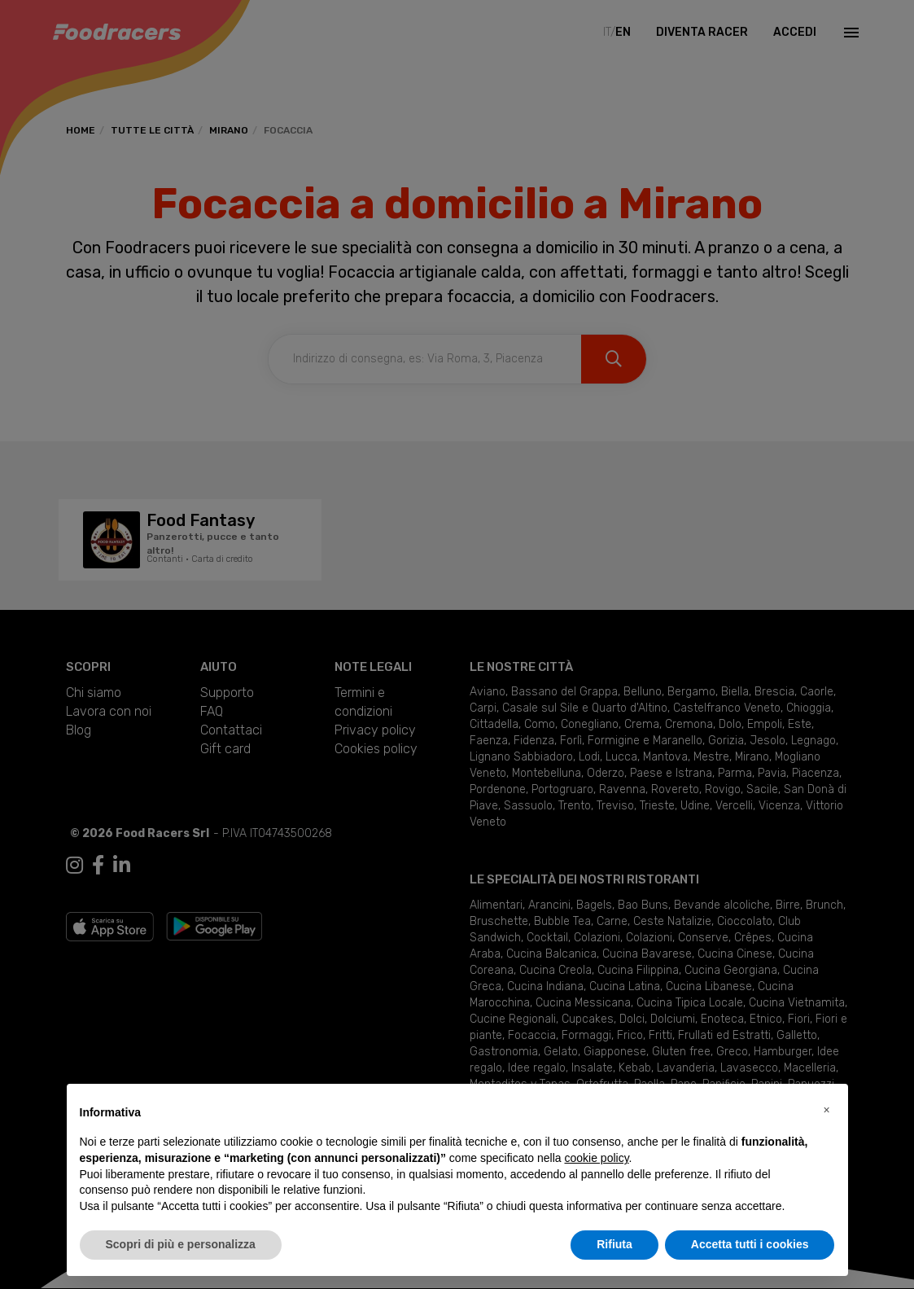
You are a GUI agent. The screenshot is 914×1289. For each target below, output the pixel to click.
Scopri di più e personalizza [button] (181, 1244)
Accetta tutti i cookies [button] (750, 1244)
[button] (827, 1110)
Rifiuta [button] (614, 1244)
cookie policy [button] (596, 1157)
